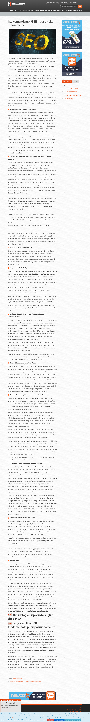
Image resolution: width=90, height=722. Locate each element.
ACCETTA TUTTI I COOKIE (73, 720)
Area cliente (73, 2)
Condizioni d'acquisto (75, 711)
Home (11, 10)
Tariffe (42, 10)
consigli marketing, (29, 681)
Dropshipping (68, 10)
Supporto (75, 10)
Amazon (59, 10)
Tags (75, 81)
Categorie (67, 81)
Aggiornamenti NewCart (72, 88)
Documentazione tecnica (72, 95)
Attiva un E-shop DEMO (52, 2)
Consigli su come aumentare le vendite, (18, 681)
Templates (36, 10)
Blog (80, 10)
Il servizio (16, 10)
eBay (63, 10)
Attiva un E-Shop (24, 10)
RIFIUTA (50, 720)
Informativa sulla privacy (74, 710)
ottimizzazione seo (37, 681)
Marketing (47, 10)
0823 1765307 (64, 2)
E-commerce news (70, 92)
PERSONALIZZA (59, 720)
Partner (53, 10)
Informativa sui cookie (19, 718)
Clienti (31, 10)
